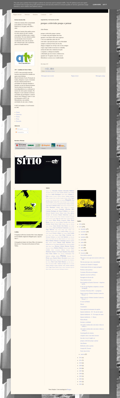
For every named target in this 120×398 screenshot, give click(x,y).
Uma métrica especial (86, 255)
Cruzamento (83, 306)
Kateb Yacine (57, 231)
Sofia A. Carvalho (70, 263)
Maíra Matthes (50, 240)
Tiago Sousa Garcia (54, 267)
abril (82, 247)
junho (82, 242)
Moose (82, 304)
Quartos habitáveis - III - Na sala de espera (91, 312)
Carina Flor (56, 202)
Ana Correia (71, 192)
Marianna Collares (50, 248)
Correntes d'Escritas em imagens (89, 272)
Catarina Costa (56, 205)
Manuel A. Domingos (60, 240)
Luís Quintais (64, 237)
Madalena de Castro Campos (68, 238)
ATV (50, 14)
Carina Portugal (63, 201)
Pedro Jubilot (53, 253)
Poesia (53, 71)
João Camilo (71, 226)
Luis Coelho (71, 233)
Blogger (69, 389)
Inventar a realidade (85, 322)
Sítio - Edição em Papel (60, 263)
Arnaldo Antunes (64, 198)
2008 (80, 368)
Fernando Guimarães (65, 216)
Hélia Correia (71, 222)
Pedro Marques (61, 253)
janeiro (83, 354)
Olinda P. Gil (55, 251)
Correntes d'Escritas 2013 (66, 209)
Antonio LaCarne (53, 196)
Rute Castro (54, 262)
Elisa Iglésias (71, 213)
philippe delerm (55, 256)
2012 (80, 357)
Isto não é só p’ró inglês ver (87, 338)
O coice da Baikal (85, 301)
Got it (105, 4)
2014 (80, 224)
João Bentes (48, 71)
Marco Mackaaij (67, 244)
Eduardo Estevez (55, 213)
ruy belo (68, 261)
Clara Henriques (50, 207)
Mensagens (19, 129)
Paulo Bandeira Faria (65, 251)
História (35, 14)
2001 (80, 384)
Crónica (65, 211)
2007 (80, 371)
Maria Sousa (51, 246)
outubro (83, 234)
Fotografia (63, 220)
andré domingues (56, 194)
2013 (80, 226)
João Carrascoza (49, 227)
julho (82, 239)
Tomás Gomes (62, 267)
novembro (83, 231)
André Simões (64, 194)
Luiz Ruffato (52, 238)
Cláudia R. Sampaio (69, 207)
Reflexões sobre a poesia (86, 346)
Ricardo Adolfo (70, 258)
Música (63, 250)
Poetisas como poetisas (86, 269)
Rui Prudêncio (71, 260)
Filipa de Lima (59, 218)
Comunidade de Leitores (52, 209)
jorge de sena (71, 227)
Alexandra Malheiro (68, 190)
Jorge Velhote (68, 229)
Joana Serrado (57, 226)
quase (51, 258)
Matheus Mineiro (58, 248)
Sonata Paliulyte (50, 265)
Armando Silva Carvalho (54, 198)
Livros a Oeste (57, 233)
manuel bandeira (52, 242)
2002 (80, 381)
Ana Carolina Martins (62, 192)
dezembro (83, 229)
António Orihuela (61, 196)
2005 (80, 376)
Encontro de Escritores (52, 215)
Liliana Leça (71, 231)
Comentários (20, 132)
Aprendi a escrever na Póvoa (87, 275)
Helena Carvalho (63, 222)
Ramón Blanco (57, 258)
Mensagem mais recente (47, 76)
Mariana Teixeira (69, 246)
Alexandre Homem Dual (51, 192)
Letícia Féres (64, 231)
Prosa (17, 119)
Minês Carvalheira (55, 250)
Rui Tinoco (48, 261)
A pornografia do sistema (87, 333)
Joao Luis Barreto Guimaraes (60, 228)
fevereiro (83, 253)
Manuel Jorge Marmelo (64, 242)
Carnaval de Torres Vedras (63, 203)
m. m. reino (58, 239)
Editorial (48, 213)
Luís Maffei (57, 237)
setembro (83, 237)
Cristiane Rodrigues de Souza (54, 211)
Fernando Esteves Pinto (55, 216)
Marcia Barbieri (60, 244)
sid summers (51, 263)
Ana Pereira (48, 194)
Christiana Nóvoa (70, 205)
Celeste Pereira (63, 205)
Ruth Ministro (62, 262)
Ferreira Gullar (52, 218)
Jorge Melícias (50, 229)
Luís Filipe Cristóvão (65, 235)
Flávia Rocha (56, 220)
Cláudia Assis (59, 207)
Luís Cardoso (64, 233)
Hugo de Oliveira (70, 224)
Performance (68, 253)
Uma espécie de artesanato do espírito (90, 309)
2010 (80, 363)
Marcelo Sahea (53, 244)
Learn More (97, 4)
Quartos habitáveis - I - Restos (88, 317)
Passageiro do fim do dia (86, 277)
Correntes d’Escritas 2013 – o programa (90, 290)
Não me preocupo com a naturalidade (90, 262)
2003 (80, 379)
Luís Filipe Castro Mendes (52, 235)
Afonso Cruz (49, 190)
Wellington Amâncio (64, 269)
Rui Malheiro (65, 260)
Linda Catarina (49, 233)
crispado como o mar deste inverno (89, 335)
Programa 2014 (70, 256)
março (82, 250)
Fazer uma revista (85, 351)
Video (50, 269)
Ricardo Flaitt (49, 260)
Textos (47, 267)
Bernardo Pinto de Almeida (59, 200)
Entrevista (19, 114)
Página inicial (17, 14)
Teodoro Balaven (70, 265)
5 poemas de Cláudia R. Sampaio (89, 264)
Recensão (18, 121)
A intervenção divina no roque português (91, 267)
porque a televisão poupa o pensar (89, 341)
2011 (80, 360)
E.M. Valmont (71, 211)
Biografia (68, 200)
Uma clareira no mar (85, 280)
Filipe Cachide (67, 218)
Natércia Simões (70, 250)
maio (82, 245)
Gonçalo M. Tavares (54, 222)
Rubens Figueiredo (57, 260)
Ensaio (18, 112)
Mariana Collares (59, 246)
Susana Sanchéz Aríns (59, 265)
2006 (80, 373)
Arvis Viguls (71, 198)
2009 (80, 365)
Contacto (43, 14)
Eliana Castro (63, 213)
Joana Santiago (49, 226)
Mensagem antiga (100, 76)
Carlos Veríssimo (53, 203)
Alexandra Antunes (57, 190)
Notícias (27, 14)
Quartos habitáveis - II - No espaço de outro (91, 314)
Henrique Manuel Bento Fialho (54, 224)
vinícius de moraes (55, 269)
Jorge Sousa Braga (59, 229)
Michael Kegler (67, 248)
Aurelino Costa (49, 200)
